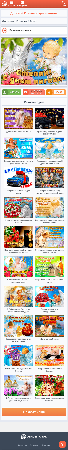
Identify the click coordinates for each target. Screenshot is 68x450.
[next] (64, 61)
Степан (33, 21)
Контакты (22, 445)
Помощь (46, 445)
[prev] (4, 61)
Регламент (34, 445)
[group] (34, 30)
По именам (21, 21)
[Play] (4, 30)
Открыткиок (8, 21)
